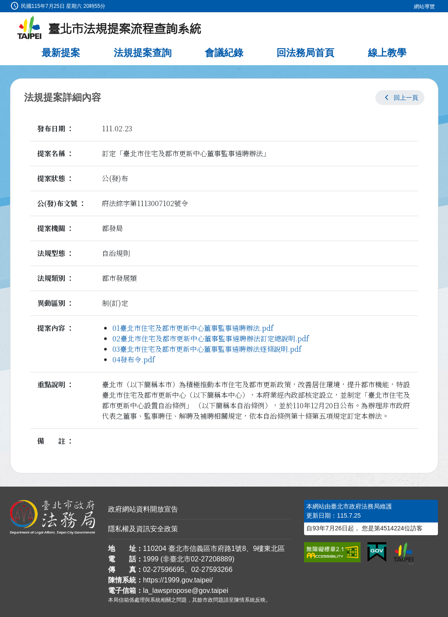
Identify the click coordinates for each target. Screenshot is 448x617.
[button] (399, 97)
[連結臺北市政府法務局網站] (52, 517)
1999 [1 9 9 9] (151, 559)
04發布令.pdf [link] (133, 359)
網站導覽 (424, 7)
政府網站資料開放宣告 (143, 509)
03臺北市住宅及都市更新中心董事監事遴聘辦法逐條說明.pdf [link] (206, 349)
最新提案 (61, 52)
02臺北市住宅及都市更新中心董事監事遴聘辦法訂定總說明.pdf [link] (210, 338)
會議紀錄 (224, 52)
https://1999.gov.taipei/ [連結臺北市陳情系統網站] (178, 580)
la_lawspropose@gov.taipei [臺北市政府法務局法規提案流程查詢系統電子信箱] (185, 590)
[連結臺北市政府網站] (403, 553)
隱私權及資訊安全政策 (143, 529)
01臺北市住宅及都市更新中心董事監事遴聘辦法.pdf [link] (192, 328)
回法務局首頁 (305, 52)
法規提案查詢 (143, 52)
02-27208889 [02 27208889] (211, 559)
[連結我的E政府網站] (377, 552)
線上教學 (387, 52)
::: (3, 5)
